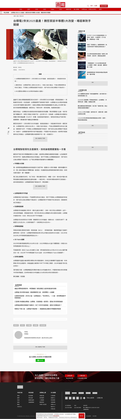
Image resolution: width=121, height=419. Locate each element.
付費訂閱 (82, 375)
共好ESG (19, 406)
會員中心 (53, 406)
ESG (60, 9)
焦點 (18, 16)
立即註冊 (69, 375)
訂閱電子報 (100, 397)
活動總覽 (53, 402)
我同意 (81, 415)
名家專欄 (30, 395)
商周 (15, 16)
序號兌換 (53, 408)
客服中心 (53, 397)
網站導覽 (94, 416)
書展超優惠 (104, 6)
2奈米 (22, 325)
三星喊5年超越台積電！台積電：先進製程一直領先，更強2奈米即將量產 (39, 301)
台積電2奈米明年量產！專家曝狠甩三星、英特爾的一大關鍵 (34, 292)
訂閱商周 (53, 395)
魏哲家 (16, 325)
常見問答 (53, 400)
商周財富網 (31, 400)
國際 (18, 397)
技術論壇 (42, 325)
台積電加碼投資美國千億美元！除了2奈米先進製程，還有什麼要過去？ (38, 305)
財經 (18, 400)
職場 (18, 404)
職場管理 (42, 402)
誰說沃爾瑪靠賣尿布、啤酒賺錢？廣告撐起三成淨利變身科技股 (35, 288)
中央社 (15, 69)
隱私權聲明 (88, 416)
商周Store (84, 9)
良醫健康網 (31, 402)
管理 (18, 402)
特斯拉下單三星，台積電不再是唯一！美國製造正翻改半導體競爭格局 (38, 309)
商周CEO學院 (92, 9)
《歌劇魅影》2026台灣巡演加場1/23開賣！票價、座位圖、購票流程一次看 (97, 65)
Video (52, 9)
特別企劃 (30, 397)
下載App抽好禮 (90, 397)
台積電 (35, 325)
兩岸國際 (42, 397)
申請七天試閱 (43, 404)
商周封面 (42, 395)
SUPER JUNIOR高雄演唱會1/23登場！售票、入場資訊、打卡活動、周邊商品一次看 (97, 37)
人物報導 (42, 400)
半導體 (29, 325)
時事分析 (22, 16)
